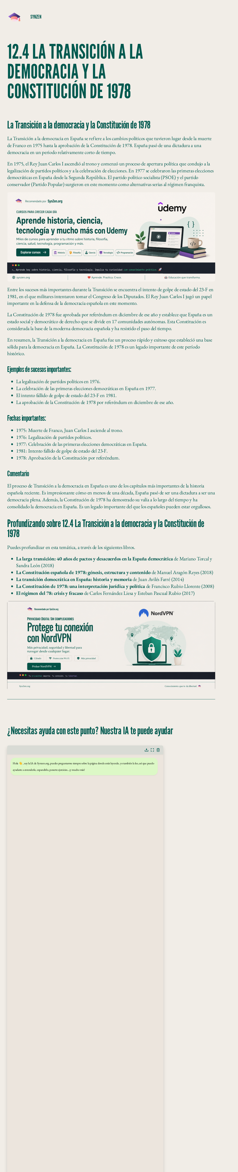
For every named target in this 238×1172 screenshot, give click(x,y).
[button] (146, 750)
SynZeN (35, 17)
